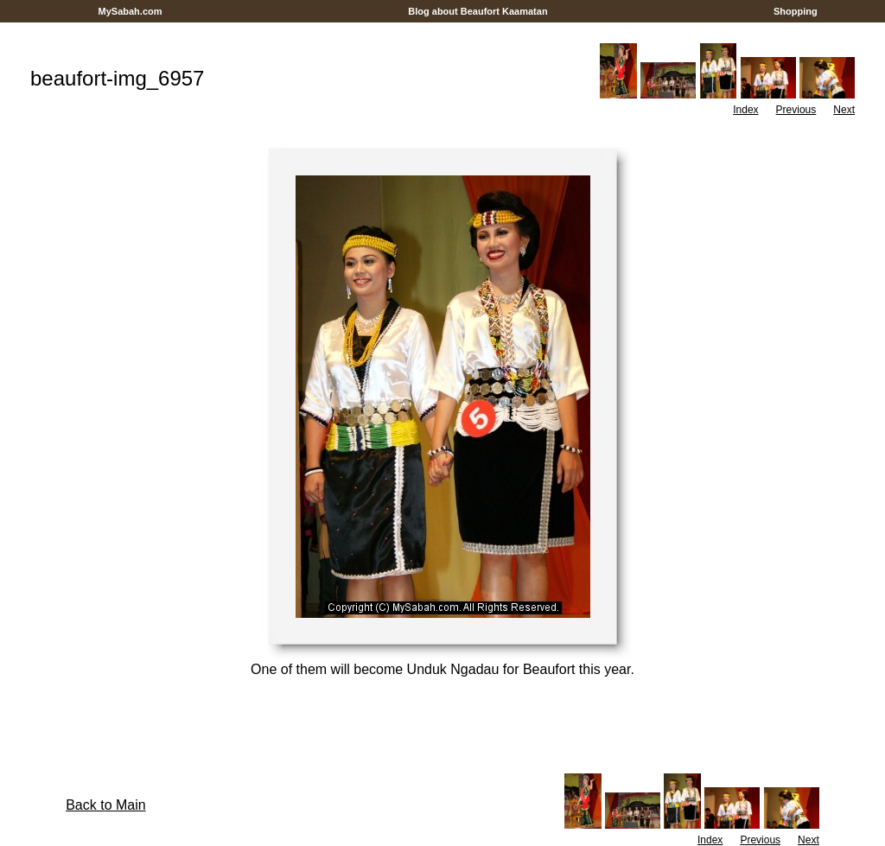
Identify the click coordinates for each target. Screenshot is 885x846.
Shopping (795, 11)
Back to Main (105, 805)
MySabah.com (129, 11)
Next (844, 110)
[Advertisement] (442, 28)
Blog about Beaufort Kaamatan (478, 11)
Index (745, 110)
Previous (796, 110)
